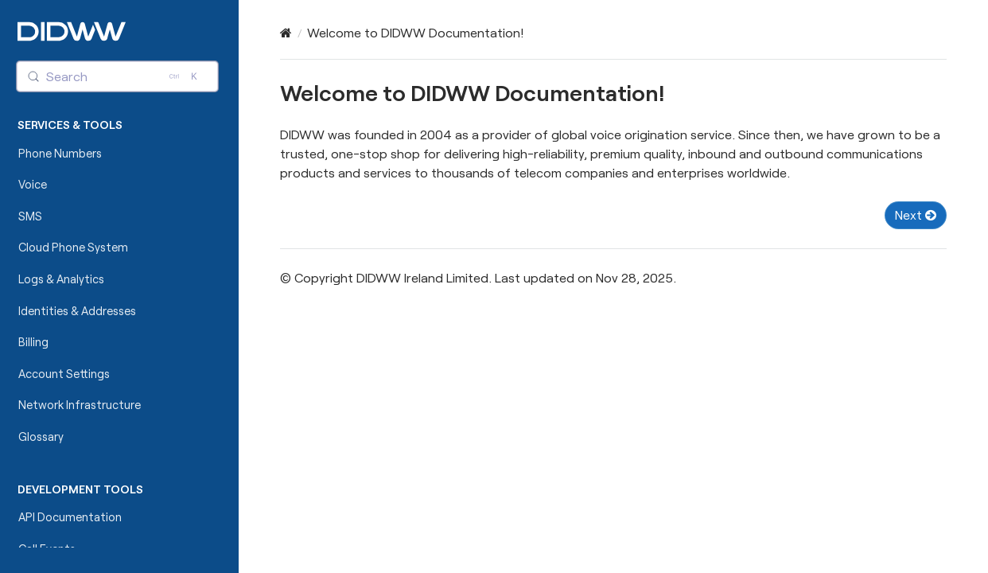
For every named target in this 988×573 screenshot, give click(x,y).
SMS (30, 216)
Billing (33, 342)
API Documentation (70, 517)
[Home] (286, 32)
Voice (32, 184)
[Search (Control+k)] (118, 76)
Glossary (41, 436)
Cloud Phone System (73, 247)
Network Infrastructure (79, 404)
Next (915, 214)
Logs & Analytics (61, 279)
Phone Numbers (60, 153)
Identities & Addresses (77, 311)
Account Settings (64, 373)
